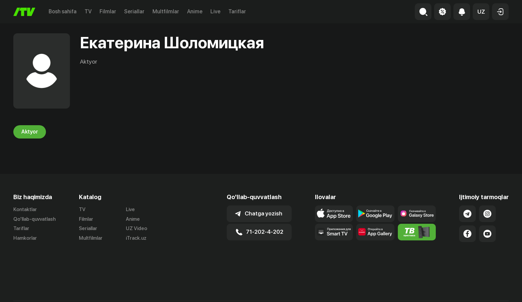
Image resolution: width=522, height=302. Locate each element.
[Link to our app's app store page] (334, 213)
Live (215, 11)
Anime (194, 11)
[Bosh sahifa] (24, 11)
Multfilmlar (165, 11)
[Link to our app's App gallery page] (375, 232)
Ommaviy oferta (444, 290)
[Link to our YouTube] (487, 233)
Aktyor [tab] (29, 132)
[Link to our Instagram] (487, 213)
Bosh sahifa (63, 11)
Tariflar (237, 11)
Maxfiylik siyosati (489, 290)
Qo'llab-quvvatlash (34, 219)
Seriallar (134, 11)
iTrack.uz (136, 238)
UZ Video (136, 229)
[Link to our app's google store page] (375, 213)
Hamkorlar (25, 238)
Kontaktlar (25, 209)
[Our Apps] (334, 232)
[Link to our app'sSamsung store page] (417, 213)
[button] (481, 11)
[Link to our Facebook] (467, 233)
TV (88, 11)
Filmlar (108, 11)
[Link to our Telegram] (467, 213)
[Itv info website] (417, 232)
